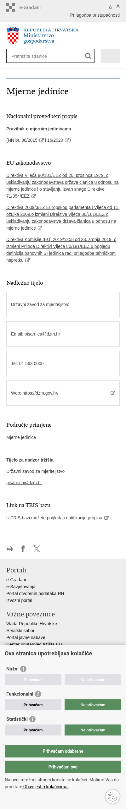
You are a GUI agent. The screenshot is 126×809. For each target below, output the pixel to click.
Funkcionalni (19, 694)
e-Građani (16, 579)
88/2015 (29, 140)
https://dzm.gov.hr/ (40, 393)
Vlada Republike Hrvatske (31, 623)
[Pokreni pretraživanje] (88, 56)
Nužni (12, 669)
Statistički (17, 719)
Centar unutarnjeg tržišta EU (34, 644)
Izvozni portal (19, 600)
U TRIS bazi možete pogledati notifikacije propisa (54, 517)
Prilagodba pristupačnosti (95, 15)
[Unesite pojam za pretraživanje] (34, 56)
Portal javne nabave (25, 637)
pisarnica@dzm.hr (42, 333)
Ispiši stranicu (9, 548)
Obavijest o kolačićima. (45, 786)
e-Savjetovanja (21, 586)
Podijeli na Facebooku (23, 548)
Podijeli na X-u (36, 548)
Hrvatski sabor (20, 630)
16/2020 (55, 140)
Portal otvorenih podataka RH (35, 593)
